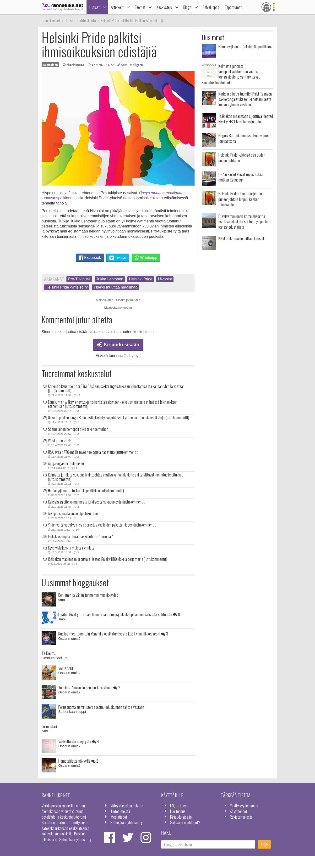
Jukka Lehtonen (109, 279)
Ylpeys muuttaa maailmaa (115, 287)
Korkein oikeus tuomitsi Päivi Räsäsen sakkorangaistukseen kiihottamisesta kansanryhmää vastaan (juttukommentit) (116, 388)
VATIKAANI (65, 668)
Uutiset (94, 7)
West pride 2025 (59, 440)
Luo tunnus (177, 811)
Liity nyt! (134, 356)
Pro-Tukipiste (79, 279)
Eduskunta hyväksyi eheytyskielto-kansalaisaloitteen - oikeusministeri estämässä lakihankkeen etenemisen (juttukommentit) (113, 404)
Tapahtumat (233, 7)
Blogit (187, 7)
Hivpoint (165, 279)
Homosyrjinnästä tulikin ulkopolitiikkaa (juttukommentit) (86, 490)
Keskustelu (164, 7)
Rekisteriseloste (241, 817)
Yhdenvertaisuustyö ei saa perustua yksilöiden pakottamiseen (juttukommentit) (102, 525)
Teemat (140, 7)
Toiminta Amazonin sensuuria (89, 687)
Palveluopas (211, 7)
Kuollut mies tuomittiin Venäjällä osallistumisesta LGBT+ (113, 633)
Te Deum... (49, 653)
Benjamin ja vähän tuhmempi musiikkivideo (88, 595)
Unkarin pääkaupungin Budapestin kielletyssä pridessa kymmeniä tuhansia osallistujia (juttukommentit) (118, 417)
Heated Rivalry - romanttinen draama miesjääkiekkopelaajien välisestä (119, 614)
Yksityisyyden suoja (244, 805)
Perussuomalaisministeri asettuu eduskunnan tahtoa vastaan (101, 707)
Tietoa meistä (120, 811)
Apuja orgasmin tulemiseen (67, 463)
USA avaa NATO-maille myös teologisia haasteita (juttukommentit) (93, 452)
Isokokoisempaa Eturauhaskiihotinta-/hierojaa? (80, 536)
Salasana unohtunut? (185, 822)
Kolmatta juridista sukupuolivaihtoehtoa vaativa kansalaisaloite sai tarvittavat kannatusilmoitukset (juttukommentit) (115, 477)
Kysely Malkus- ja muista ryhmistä (71, 548)
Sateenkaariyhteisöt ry (126, 822)
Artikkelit (117, 7)
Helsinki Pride (140, 279)
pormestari (49, 726)
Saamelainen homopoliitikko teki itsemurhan (78, 429)
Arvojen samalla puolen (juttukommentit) (75, 513)
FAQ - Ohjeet (179, 805)
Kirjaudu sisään (118, 344)
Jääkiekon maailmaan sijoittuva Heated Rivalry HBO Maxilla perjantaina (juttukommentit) (107, 559)
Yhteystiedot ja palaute (126, 805)
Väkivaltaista (78, 741)
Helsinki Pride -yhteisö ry (67, 287)
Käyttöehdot (238, 811)
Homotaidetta (78, 761)
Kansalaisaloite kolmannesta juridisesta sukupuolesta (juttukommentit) (97, 502)
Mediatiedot (118, 817)
